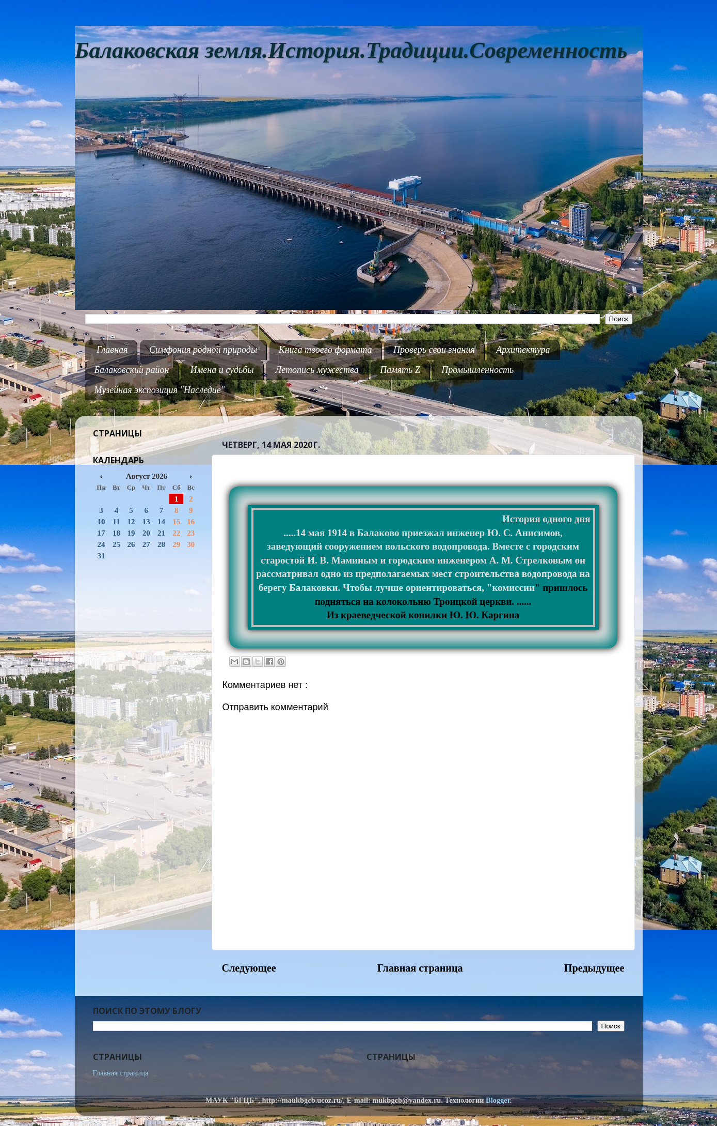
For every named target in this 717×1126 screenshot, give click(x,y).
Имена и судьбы (222, 370)
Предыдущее (594, 968)
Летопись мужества (317, 370)
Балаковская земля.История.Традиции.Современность (351, 50)
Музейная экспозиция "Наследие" (159, 390)
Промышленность (477, 370)
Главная (112, 350)
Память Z (400, 370)
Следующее (249, 968)
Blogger (498, 1100)
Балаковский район (131, 370)
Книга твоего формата (325, 350)
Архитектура (523, 350)
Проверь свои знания (434, 350)
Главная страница (420, 968)
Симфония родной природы (203, 350)
